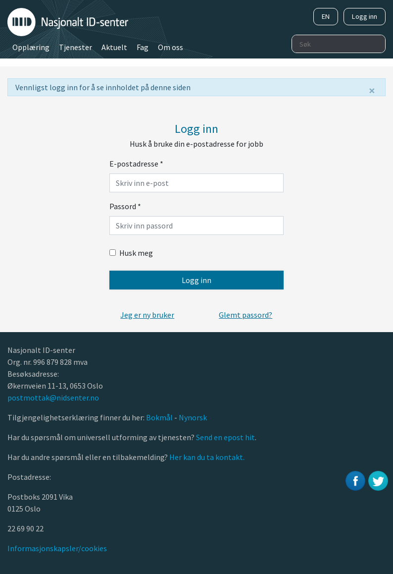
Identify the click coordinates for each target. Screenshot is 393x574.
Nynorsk (193, 417)
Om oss (170, 47)
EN (326, 16)
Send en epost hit (225, 437)
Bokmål (160, 417)
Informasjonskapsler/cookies (57, 548)
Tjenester (75, 47)
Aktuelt (114, 47)
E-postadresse (136, 164)
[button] (147, 314)
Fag (142, 47)
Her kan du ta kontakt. (206, 457)
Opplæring (30, 47)
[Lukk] (372, 91)
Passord (125, 206)
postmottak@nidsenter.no (53, 397)
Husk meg (131, 253)
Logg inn (364, 16)
